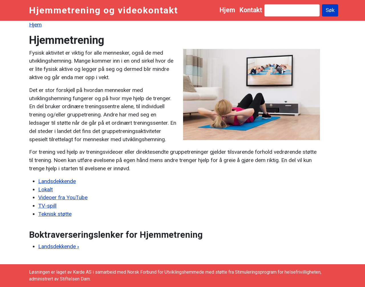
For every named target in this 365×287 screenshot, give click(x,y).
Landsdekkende (57, 181)
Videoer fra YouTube (63, 197)
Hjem (227, 10)
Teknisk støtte (55, 214)
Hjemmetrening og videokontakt (103, 10)
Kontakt (251, 10)
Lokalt (45, 189)
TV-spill (47, 205)
